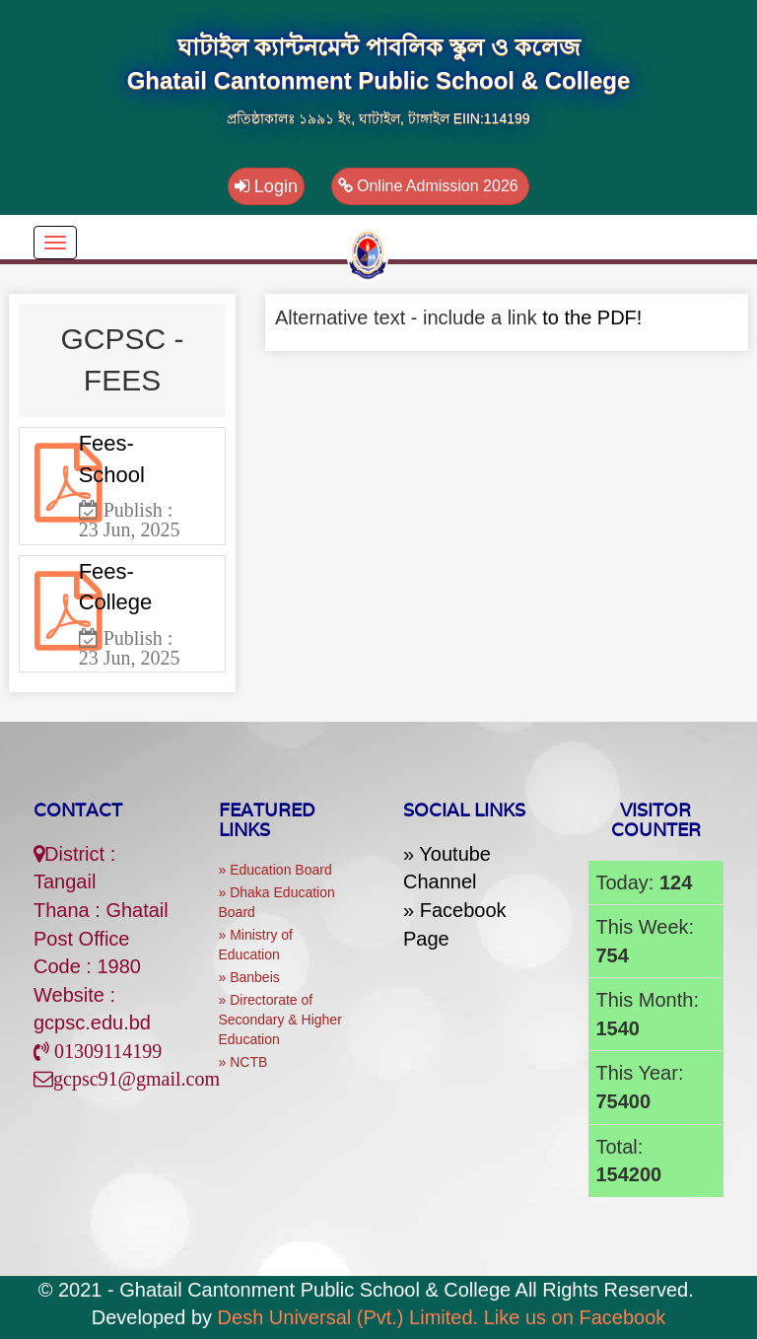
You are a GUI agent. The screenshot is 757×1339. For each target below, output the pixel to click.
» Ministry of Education (256, 944)
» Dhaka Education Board (277, 902)
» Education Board (275, 870)
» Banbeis (249, 977)
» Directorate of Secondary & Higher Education (280, 1019)
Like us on (575, 1317)
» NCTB (243, 1062)
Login (266, 186)
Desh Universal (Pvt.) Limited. (348, 1317)
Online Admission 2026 (430, 185)
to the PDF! (592, 317)
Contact (78, 810)
